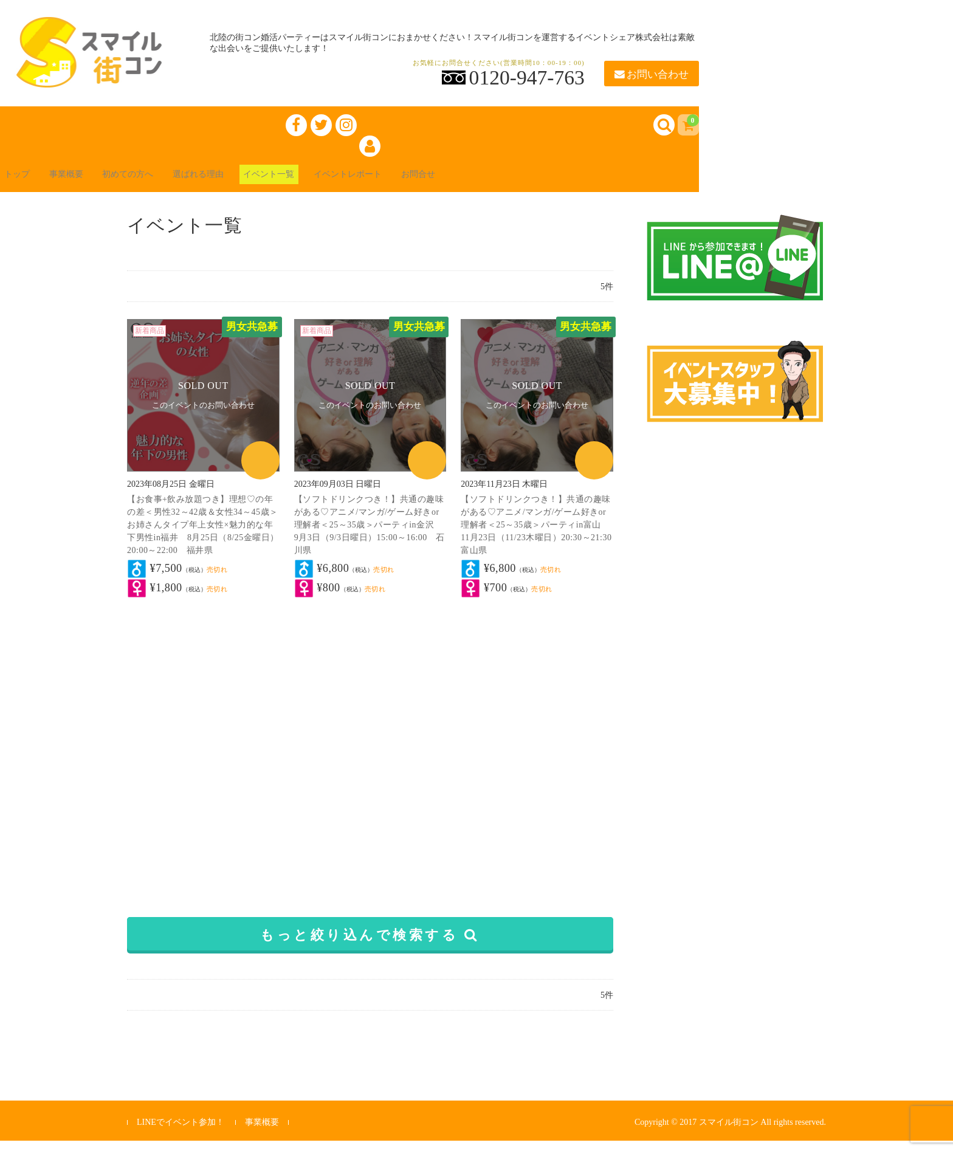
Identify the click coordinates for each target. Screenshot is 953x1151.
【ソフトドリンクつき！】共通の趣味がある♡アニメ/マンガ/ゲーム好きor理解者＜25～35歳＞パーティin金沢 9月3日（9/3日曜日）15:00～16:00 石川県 (369, 535)
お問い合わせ (651, 74)
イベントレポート (416, 183)
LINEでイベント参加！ (180, 1132)
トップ (26, 183)
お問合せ (498, 183)
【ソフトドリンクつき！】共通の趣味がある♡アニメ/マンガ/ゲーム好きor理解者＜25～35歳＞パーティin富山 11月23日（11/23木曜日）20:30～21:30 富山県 (541, 535)
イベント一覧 (323, 183)
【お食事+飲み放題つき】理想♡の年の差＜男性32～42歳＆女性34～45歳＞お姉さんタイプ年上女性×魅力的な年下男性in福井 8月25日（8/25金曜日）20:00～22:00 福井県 (203, 535)
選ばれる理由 (241, 183)
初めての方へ (158, 183)
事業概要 (85, 183)
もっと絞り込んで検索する (370, 945)
